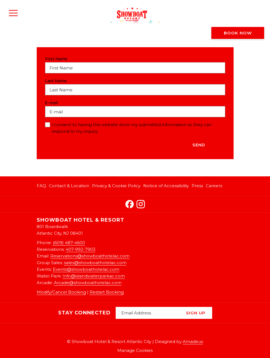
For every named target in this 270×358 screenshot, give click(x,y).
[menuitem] (42, 186)
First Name (56, 58)
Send (198, 144)
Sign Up (195, 313)
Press (197, 185)
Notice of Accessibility (166, 185)
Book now (238, 33)
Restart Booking (107, 292)
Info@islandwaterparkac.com (94, 276)
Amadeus (193, 341)
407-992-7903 (80, 249)
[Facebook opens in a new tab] (129, 203)
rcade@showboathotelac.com (89, 282)
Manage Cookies (135, 350)
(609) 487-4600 (69, 242)
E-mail (53, 102)
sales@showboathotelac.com (95, 262)
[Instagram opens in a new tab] (141, 203)
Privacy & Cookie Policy (116, 185)
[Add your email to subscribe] (147, 313)
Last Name (56, 80)
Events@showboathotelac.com (86, 269)
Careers (214, 185)
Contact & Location (69, 185)
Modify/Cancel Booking (61, 292)
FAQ (41, 185)
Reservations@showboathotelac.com (90, 256)
